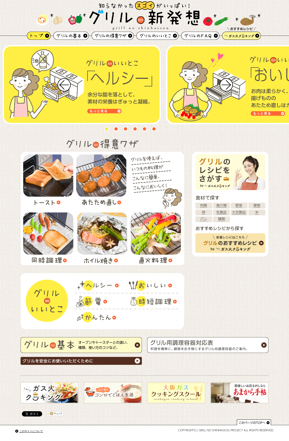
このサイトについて (31, 431)
